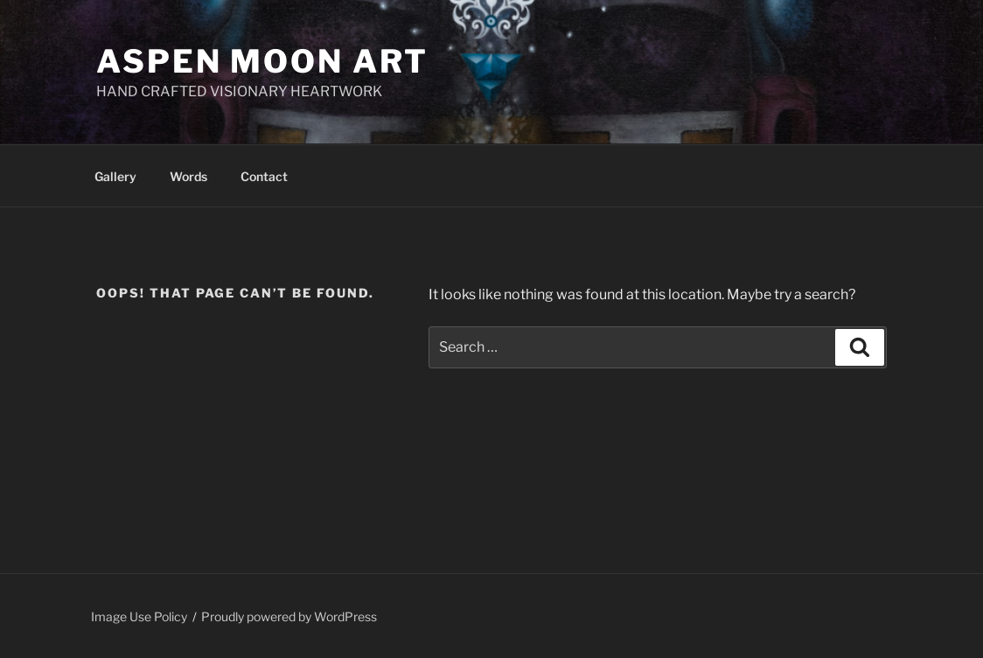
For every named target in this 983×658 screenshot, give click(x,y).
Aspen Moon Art (262, 61)
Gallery (115, 176)
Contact (264, 176)
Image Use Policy (139, 616)
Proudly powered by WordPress (289, 616)
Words (188, 176)
